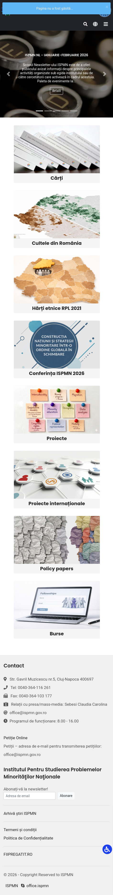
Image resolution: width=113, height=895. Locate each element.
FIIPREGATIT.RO (18, 854)
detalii (56, 91)
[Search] (85, 24)
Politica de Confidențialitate (28, 838)
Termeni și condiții (20, 829)
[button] (8, 74)
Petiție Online (15, 737)
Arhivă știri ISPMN (20, 813)
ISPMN (11, 885)
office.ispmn (35, 885)
